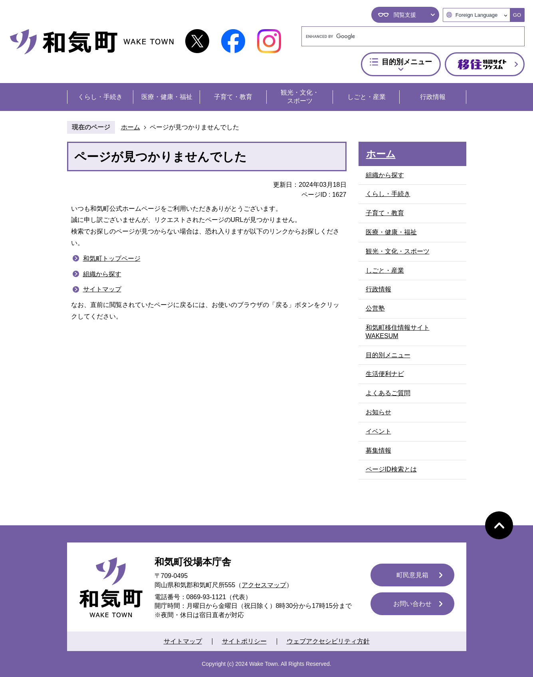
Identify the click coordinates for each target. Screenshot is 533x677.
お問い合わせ (412, 603)
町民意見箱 (412, 575)
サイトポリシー (244, 641)
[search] (405, 36)
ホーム (130, 127)
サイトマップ (102, 289)
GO (517, 15)
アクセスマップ (264, 585)
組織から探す (102, 274)
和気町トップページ (112, 258)
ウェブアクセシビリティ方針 (328, 641)
